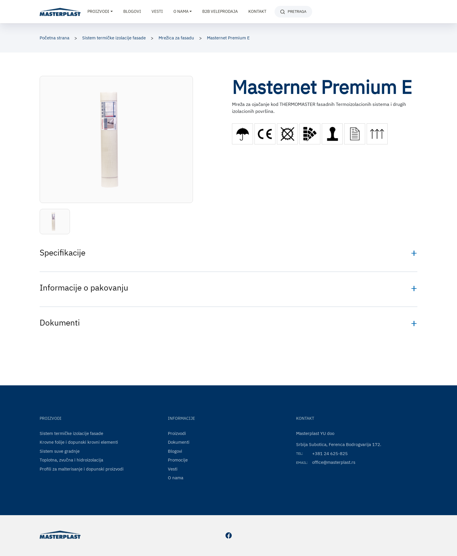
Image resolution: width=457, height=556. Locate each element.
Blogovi (132, 11)
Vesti (157, 11)
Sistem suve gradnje (60, 451)
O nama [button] (181, 11)
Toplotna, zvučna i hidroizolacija (71, 460)
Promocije (178, 460)
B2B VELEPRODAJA (220, 11)
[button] (55, 221)
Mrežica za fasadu (176, 38)
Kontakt (257, 11)
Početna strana (54, 38)
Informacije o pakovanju (84, 287)
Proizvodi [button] (98, 11)
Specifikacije (62, 252)
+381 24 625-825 (330, 453)
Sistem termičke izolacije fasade (114, 38)
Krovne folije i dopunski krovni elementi (79, 442)
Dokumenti (60, 322)
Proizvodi (177, 433)
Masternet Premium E (228, 38)
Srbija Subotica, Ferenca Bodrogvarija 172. (338, 444)
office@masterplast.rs (333, 462)
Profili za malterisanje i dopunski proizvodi (82, 469)
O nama (175, 477)
